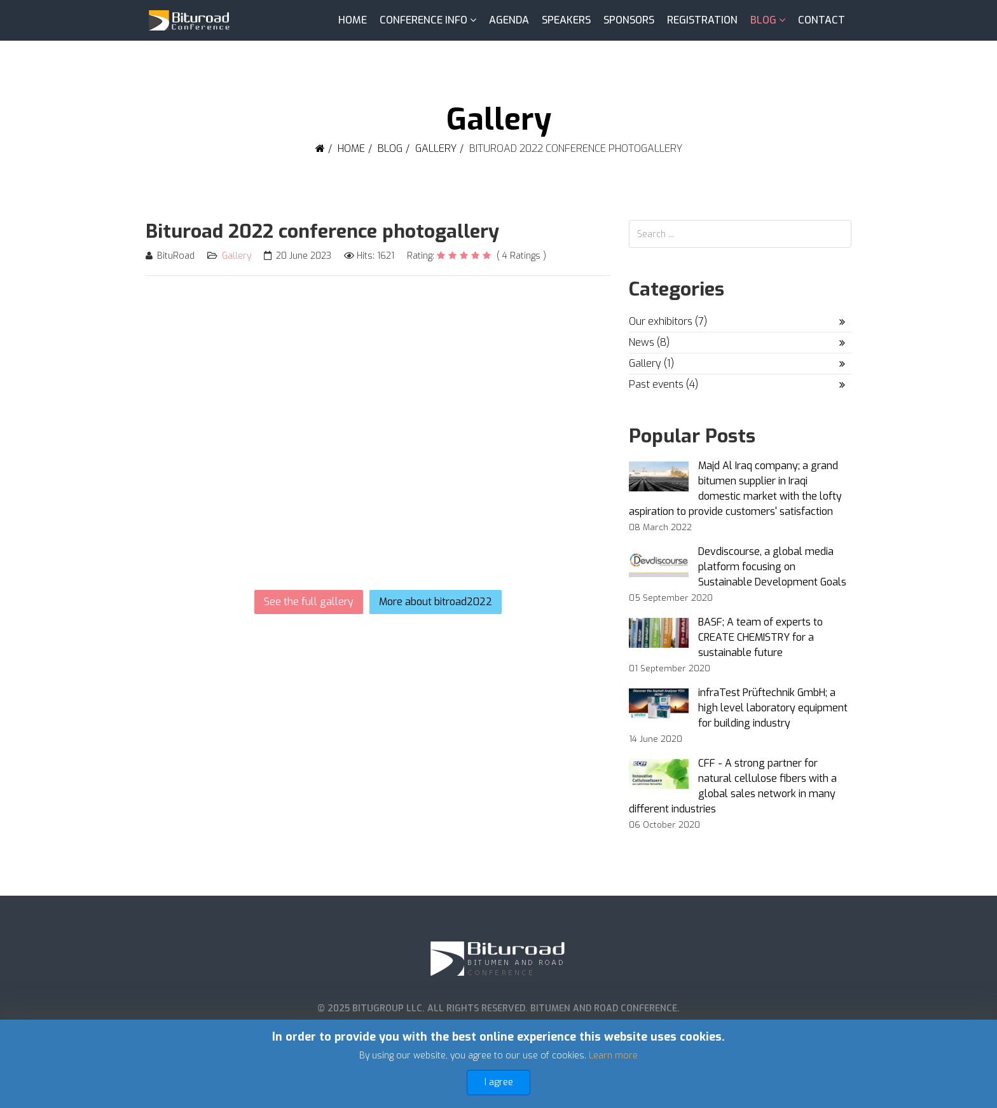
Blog (763, 20)
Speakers (566, 20)
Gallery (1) (651, 363)
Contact (821, 20)
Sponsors (628, 20)
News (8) (649, 342)
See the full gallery (309, 601)
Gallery (436, 148)
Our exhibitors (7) (668, 321)
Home (352, 20)
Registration (702, 20)
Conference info (423, 20)
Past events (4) (663, 384)
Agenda (509, 20)
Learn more (613, 1056)
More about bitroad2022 (435, 601)
